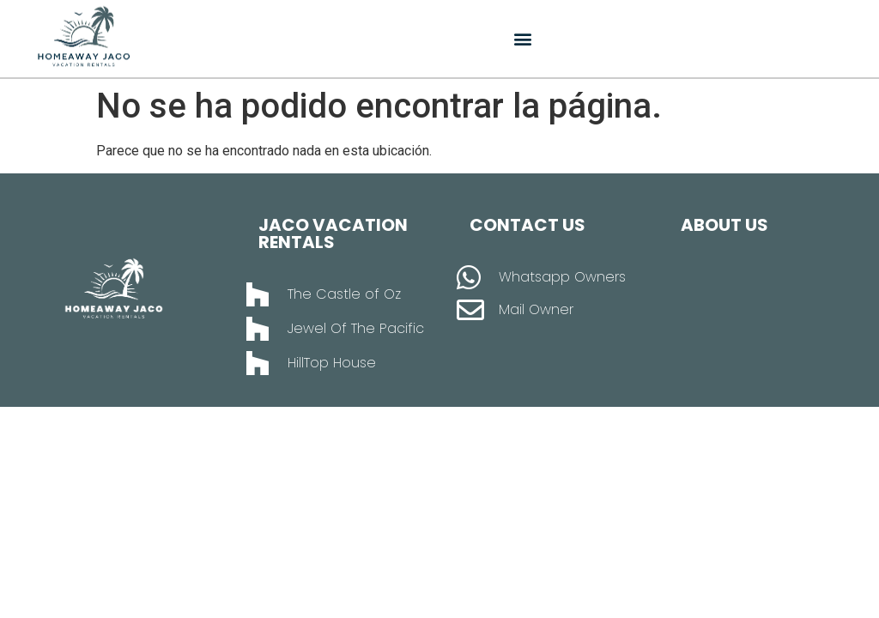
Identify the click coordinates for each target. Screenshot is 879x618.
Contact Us (527, 225)
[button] (523, 39)
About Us (724, 225)
